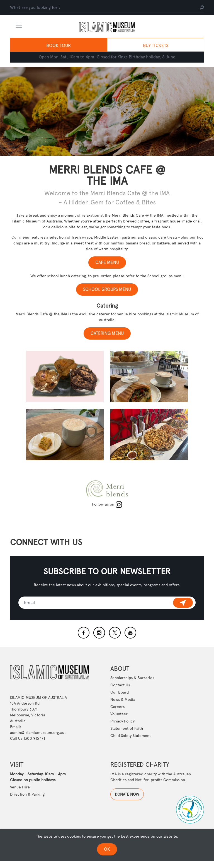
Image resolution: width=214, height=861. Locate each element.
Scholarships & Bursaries (132, 726)
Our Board (119, 740)
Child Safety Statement (130, 784)
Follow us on (107, 504)
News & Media (122, 748)
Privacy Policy (122, 769)
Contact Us (120, 733)
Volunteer (119, 762)
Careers (117, 755)
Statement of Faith (126, 777)
